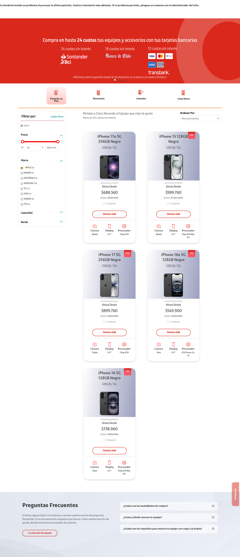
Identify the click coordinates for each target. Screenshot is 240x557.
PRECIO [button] (42, 135)
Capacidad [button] (42, 213)
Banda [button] (42, 223)
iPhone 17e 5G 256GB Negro (109, 139)
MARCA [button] (42, 161)
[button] (115, 80)
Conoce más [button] (109, 214)
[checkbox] (41, 168)
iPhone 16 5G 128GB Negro (109, 375)
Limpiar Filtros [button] (57, 117)
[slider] (22, 141)
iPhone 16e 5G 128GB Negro (173, 257)
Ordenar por (187, 113)
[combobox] (200, 118)
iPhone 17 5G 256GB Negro (109, 257)
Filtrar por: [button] (28, 116)
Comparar (111, 204)
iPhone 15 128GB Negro (173, 139)
